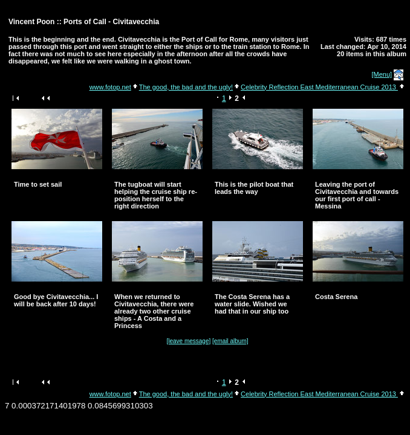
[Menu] (382, 74)
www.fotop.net (110, 87)
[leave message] (188, 341)
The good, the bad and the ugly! (186, 87)
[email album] (230, 341)
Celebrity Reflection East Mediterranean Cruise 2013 (319, 87)
